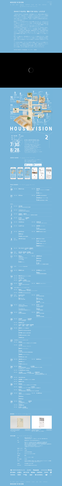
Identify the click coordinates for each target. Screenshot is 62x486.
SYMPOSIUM (27, 4)
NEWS (13, 4)
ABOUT (17, 4)
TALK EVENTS (28, 6)
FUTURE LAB (44, 4)
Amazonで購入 (28, 429)
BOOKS (31, 6)
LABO (36, 4)
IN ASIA (32, 4)
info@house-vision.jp (34, 465)
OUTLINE (34, 6)
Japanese (50, 3)
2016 (20, 6)
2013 (36, 6)
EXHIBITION (22, 4)
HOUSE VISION (16, 2)
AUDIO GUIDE (23, 6)
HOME (10, 5)
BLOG (40, 4)
